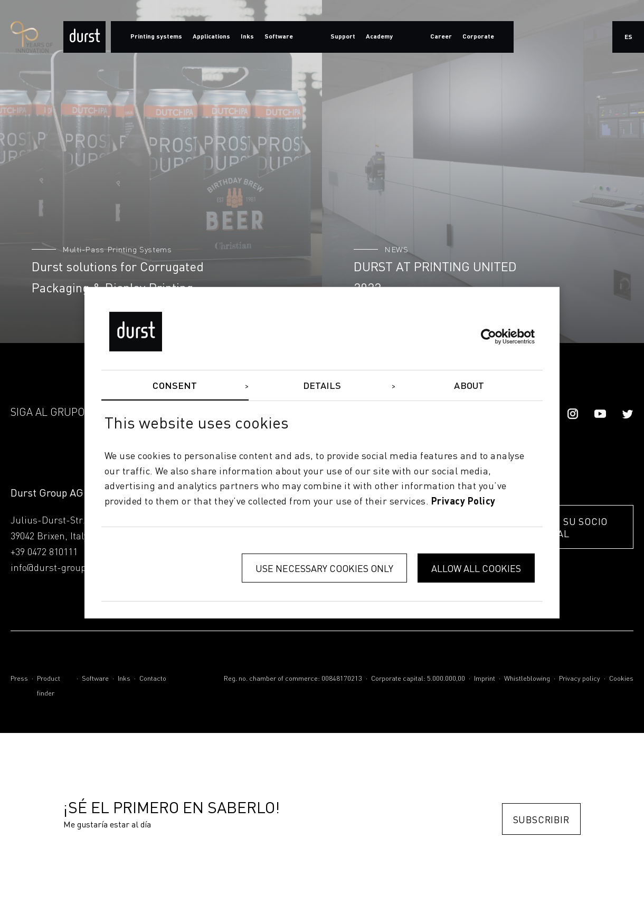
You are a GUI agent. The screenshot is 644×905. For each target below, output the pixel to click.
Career (441, 37)
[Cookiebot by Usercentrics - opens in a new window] (488, 337)
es (628, 37)
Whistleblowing (527, 678)
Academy (379, 37)
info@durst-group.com (59, 568)
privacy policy (463, 502)
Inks (124, 678)
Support (342, 37)
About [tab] (469, 385)
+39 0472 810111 (44, 552)
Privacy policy (579, 678)
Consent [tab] (175, 385)
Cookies (621, 678)
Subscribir (541, 819)
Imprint (484, 678)
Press (19, 678)
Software (95, 678)
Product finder (48, 686)
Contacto (152, 678)
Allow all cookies (476, 568)
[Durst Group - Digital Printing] (84, 37)
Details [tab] (322, 385)
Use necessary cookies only (324, 568)
